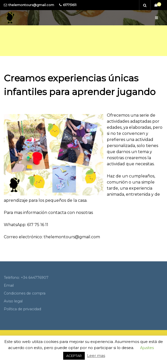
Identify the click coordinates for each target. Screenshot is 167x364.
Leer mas (96, 355)
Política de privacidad (22, 309)
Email (9, 285)
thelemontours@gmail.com (31, 5)
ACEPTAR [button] (74, 356)
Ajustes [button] (147, 347)
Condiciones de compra (24, 293)
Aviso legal (13, 301)
